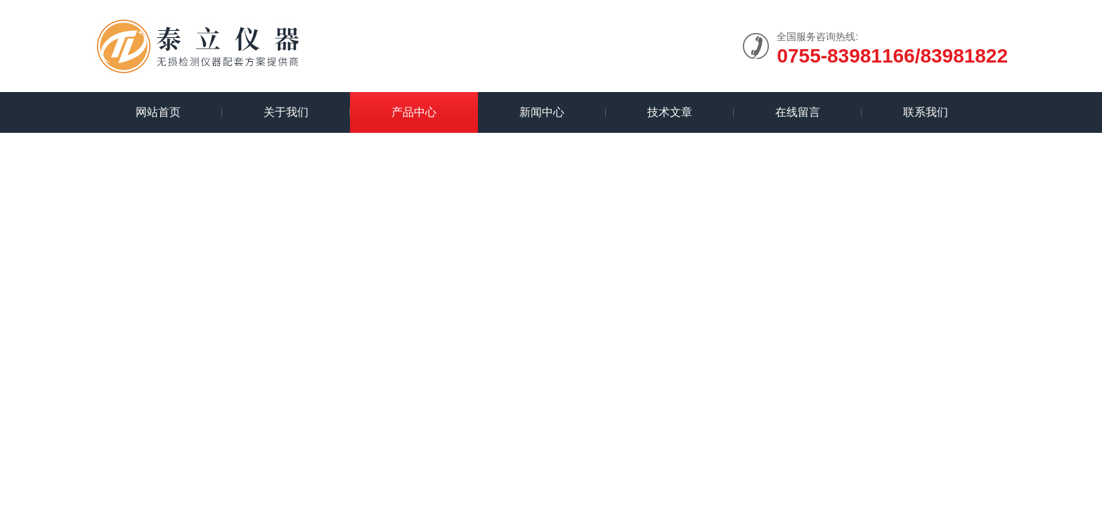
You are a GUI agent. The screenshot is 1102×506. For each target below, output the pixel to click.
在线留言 (797, 112)
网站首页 (158, 112)
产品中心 (413, 112)
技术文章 (669, 112)
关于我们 (286, 112)
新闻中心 (541, 112)
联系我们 (925, 112)
